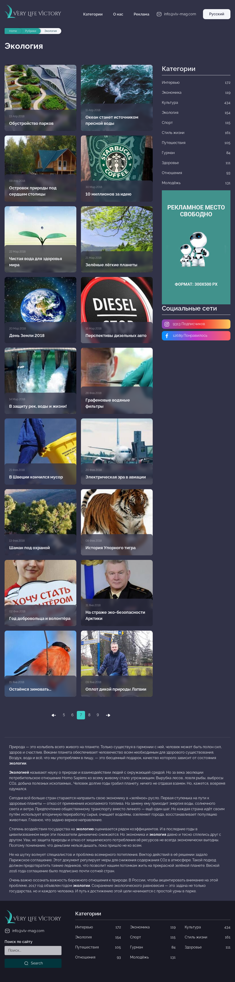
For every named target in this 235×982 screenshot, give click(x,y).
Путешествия (98, 947)
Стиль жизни (207, 937)
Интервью (98, 927)
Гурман (153, 947)
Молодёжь (153, 957)
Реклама (141, 14)
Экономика (153, 927)
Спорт (153, 937)
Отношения (98, 957)
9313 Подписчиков (184, 324)
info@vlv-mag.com (24, 931)
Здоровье (207, 947)
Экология (98, 937)
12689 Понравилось (185, 336)
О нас (118, 14)
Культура (207, 927)
